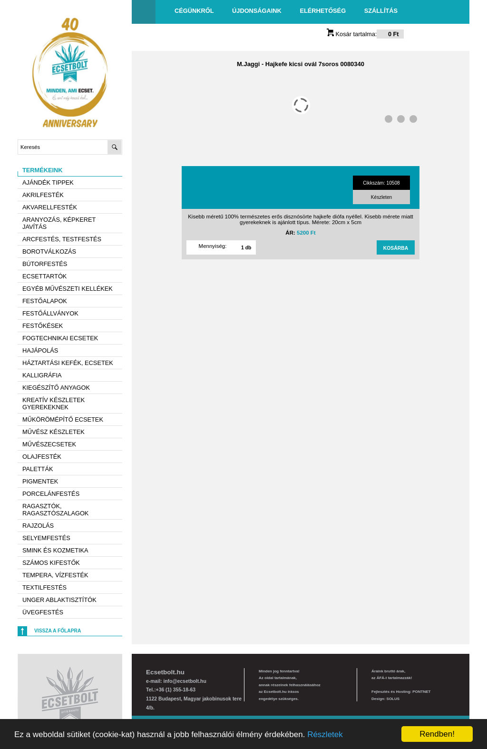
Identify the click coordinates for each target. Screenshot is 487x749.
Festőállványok (50, 313)
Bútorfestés (44, 263)
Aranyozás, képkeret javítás (59, 223)
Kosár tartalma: (365, 34)
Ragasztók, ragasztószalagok (55, 510)
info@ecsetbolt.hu (184, 681)
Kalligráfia (42, 375)
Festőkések (42, 325)
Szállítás (381, 10)
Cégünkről (194, 10)
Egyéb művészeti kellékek (67, 288)
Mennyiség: (213, 246)
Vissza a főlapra (57, 630)
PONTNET (421, 692)
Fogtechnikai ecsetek (60, 338)
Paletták (37, 469)
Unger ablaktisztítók (59, 599)
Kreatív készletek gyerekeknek (53, 403)
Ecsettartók (44, 276)
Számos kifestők (51, 562)
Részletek (325, 734)
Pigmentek (40, 481)
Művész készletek (53, 431)
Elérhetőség (323, 10)
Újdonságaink (257, 10)
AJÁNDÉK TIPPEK (48, 182)
